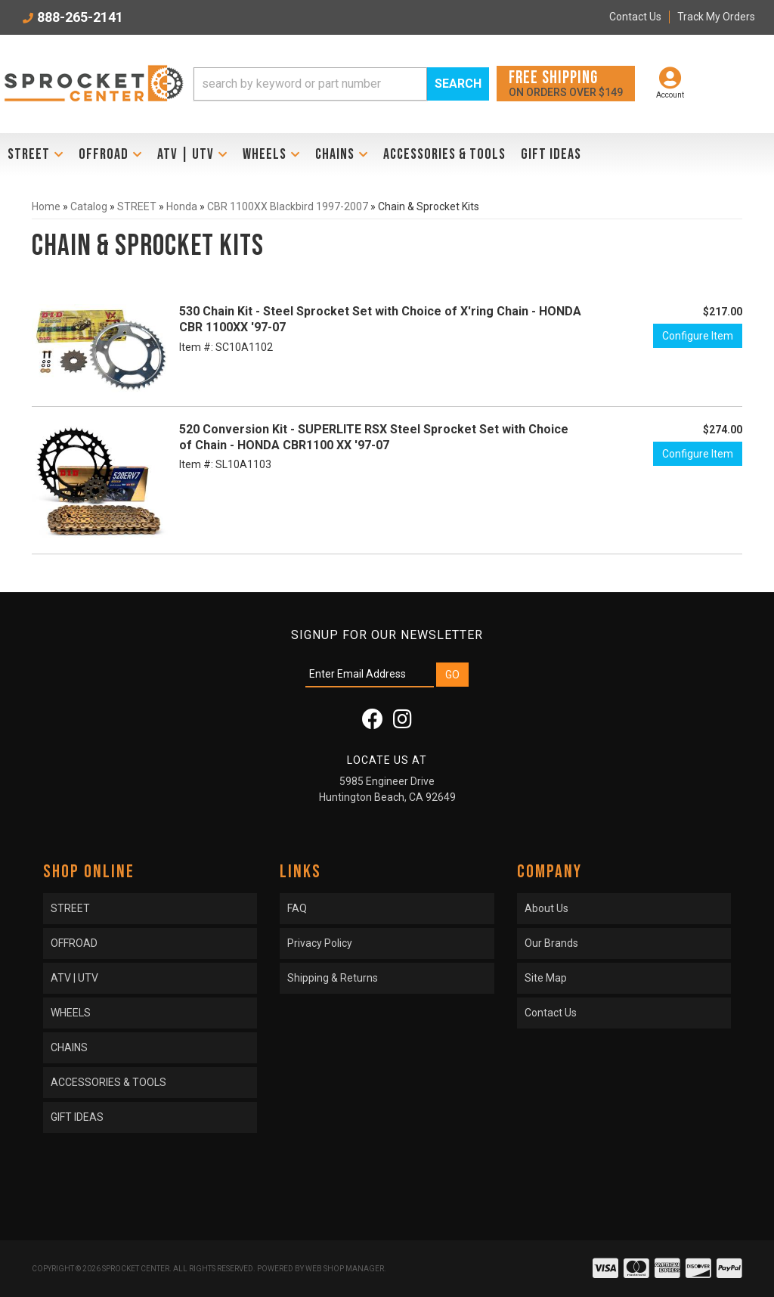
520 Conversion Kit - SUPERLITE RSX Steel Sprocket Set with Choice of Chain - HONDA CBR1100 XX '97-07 (373, 437)
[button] (341, 84)
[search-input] (310, 84)
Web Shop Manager (344, 1268)
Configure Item (697, 336)
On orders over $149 (566, 82)
